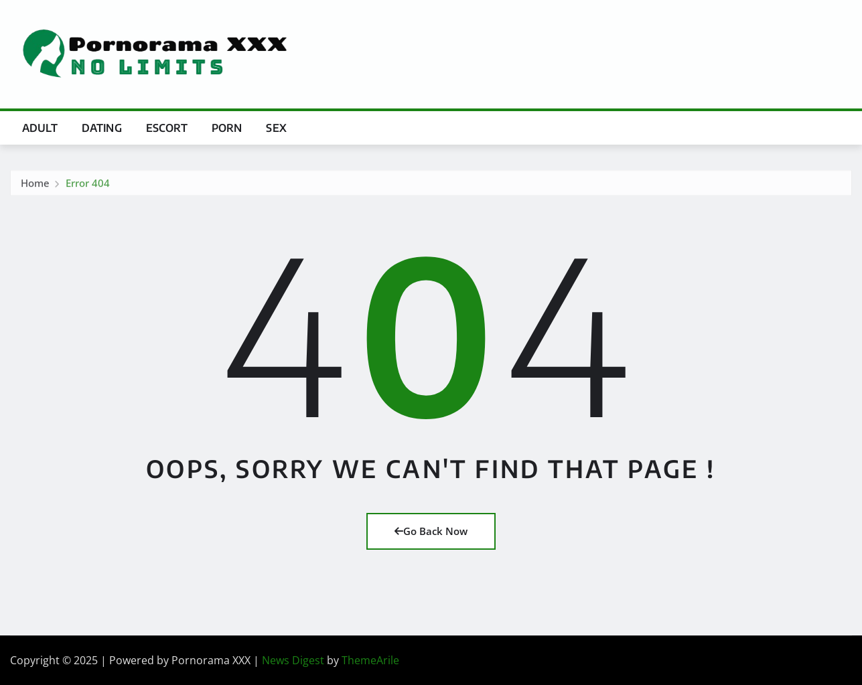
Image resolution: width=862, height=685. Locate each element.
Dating (102, 128)
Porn (227, 128)
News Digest (293, 660)
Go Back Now (431, 531)
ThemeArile (370, 660)
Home (35, 185)
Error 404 (88, 185)
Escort (167, 128)
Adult (40, 128)
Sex (276, 128)
